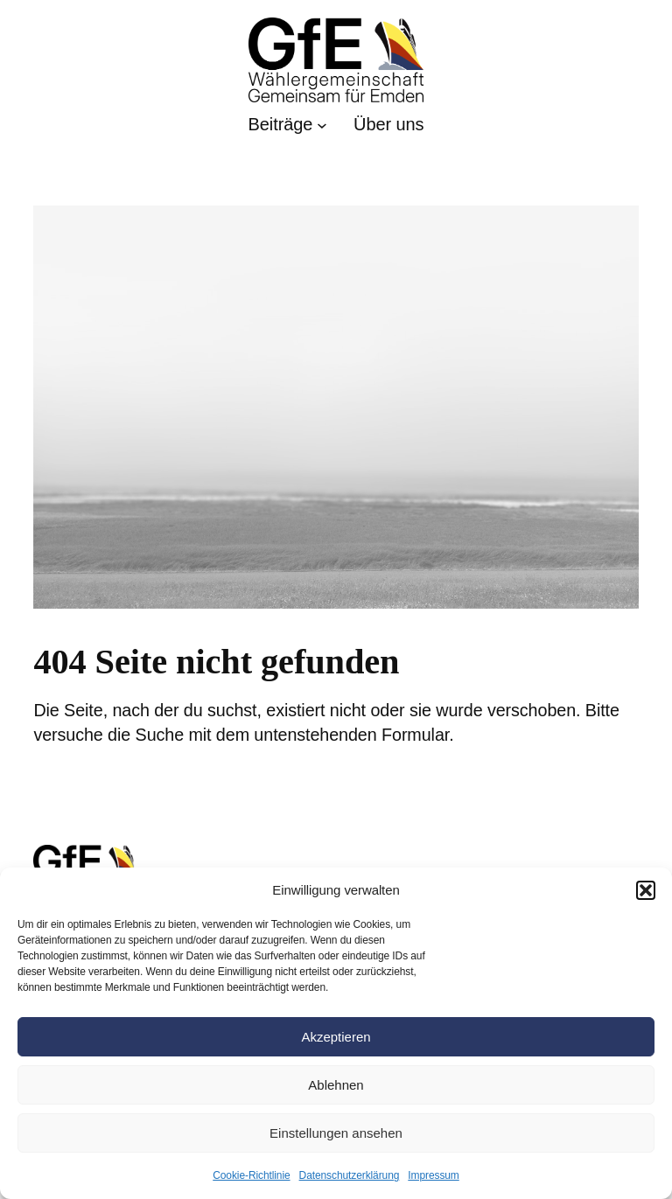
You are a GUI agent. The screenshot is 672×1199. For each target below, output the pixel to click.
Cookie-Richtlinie (251, 1175)
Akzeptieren (335, 1036)
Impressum (433, 1175)
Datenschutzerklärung (349, 1175)
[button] (645, 890)
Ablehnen (335, 1084)
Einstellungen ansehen (336, 1133)
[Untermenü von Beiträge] (287, 124)
